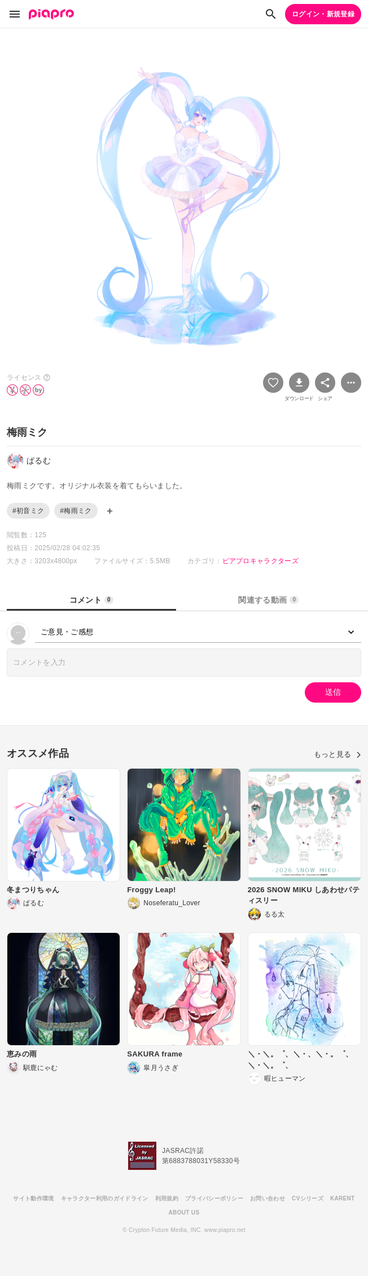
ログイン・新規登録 (323, 14)
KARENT (342, 1198)
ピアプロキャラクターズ (260, 561)
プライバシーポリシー (214, 1198)
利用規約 (166, 1198)
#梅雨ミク (75, 511)
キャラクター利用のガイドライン (104, 1198)
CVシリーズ (307, 1198)
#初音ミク (28, 511)
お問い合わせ (267, 1198)
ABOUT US (184, 1212)
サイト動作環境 (33, 1198)
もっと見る (337, 754)
